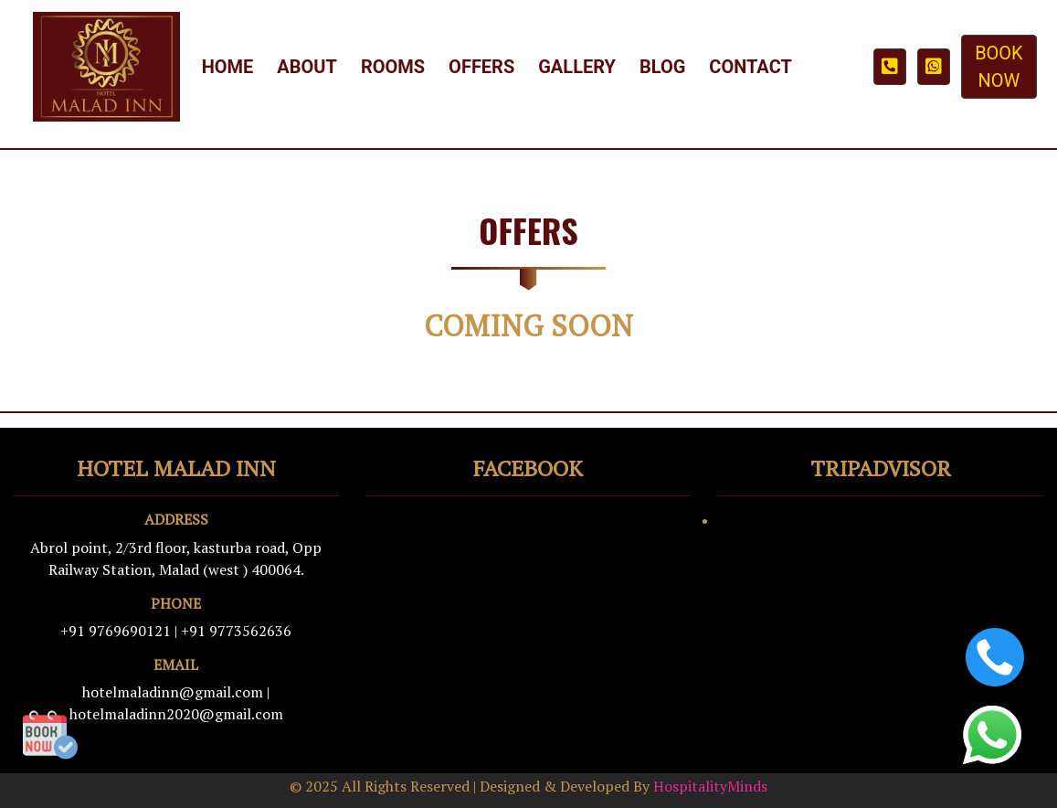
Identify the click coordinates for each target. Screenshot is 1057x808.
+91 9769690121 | (118, 631)
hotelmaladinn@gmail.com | (176, 692)
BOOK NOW (999, 66)
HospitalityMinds (710, 786)
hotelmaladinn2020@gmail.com (176, 714)
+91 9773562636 (236, 631)
